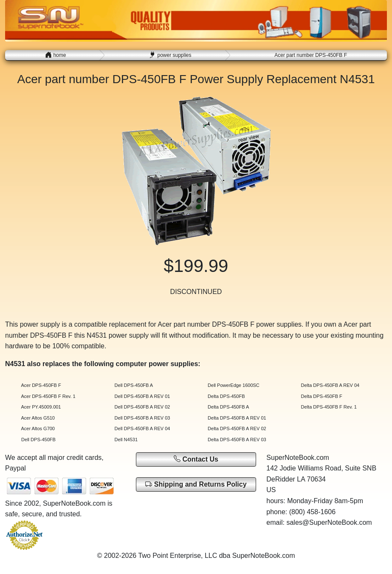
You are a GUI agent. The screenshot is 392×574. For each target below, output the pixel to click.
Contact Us (196, 458)
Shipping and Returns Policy (195, 484)
